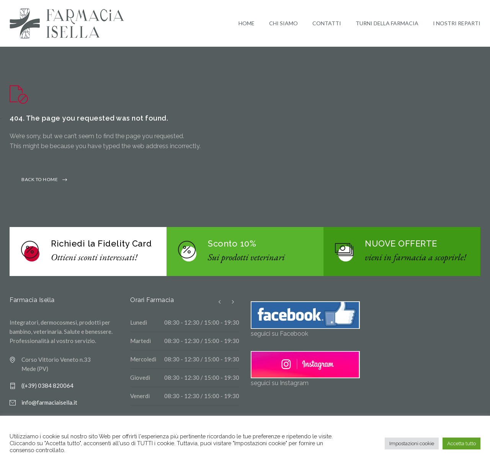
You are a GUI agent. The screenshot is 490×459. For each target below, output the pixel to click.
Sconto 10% (232, 246)
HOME (246, 24)
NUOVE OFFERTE (401, 246)
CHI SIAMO (283, 24)
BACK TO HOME (39, 182)
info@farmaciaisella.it (49, 404)
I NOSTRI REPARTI (456, 24)
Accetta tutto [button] (461, 443)
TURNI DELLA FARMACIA (387, 24)
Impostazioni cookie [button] (411, 443)
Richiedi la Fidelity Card (101, 246)
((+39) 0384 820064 (47, 387)
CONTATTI (326, 24)
